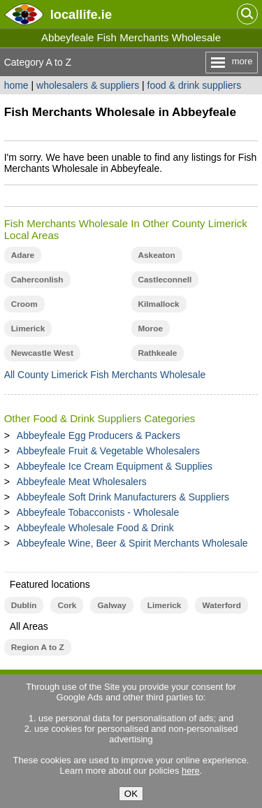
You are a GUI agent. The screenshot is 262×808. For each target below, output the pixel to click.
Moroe (150, 328)
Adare (23, 255)
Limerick (28, 328)
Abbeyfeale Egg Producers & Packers (98, 435)
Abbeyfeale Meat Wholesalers (82, 481)
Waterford (221, 605)
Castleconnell (165, 279)
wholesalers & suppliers (87, 85)
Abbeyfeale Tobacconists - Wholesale (98, 512)
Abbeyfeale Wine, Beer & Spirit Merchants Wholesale (132, 543)
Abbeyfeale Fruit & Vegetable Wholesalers (108, 450)
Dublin (24, 605)
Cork (66, 605)
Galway (111, 605)
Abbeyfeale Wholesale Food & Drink (95, 527)
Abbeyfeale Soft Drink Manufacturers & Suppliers (123, 497)
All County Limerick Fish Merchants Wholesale (105, 374)
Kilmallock (159, 304)
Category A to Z (38, 62)
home (16, 85)
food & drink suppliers (194, 85)
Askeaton (156, 255)
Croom (24, 304)
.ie (81, 14)
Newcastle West (42, 353)
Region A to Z (37, 647)
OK (131, 793)
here (191, 770)
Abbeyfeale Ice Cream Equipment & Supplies (114, 466)
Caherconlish (37, 279)
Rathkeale (157, 353)
